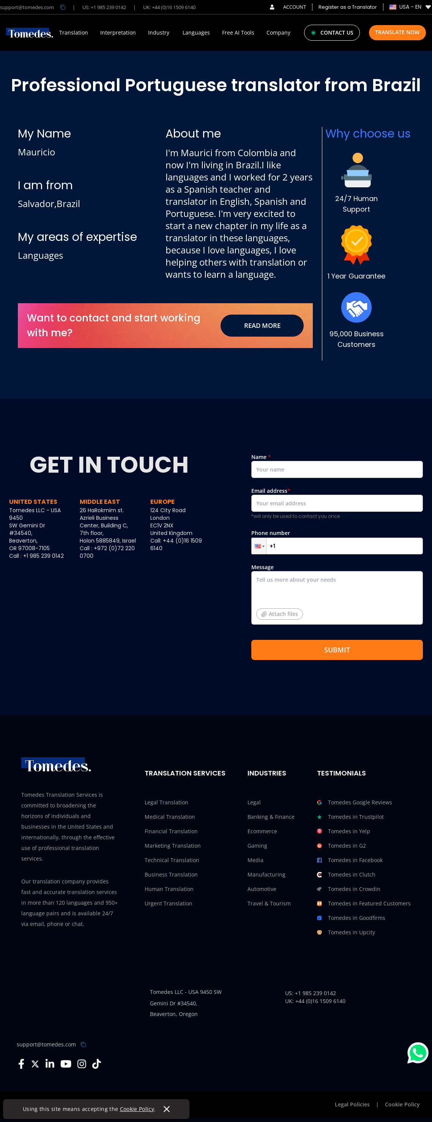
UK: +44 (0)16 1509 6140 (169, 7)
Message (337, 597)
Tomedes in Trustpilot (350, 817)
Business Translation (171, 874)
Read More (262, 325)
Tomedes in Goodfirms (351, 918)
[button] (259, 546)
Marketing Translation (173, 845)
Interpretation (118, 33)
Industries (267, 773)
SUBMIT (337, 649)
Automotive (262, 889)
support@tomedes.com (46, 1044)
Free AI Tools (238, 33)
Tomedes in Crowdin (348, 889)
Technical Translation (172, 860)
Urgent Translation (168, 903)
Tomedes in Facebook (350, 860)
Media (255, 860)
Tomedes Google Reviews (354, 802)
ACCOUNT (288, 6)
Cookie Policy (137, 1109)
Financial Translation (171, 831)
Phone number (337, 541)
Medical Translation (170, 816)
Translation (73, 33)
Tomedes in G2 (341, 845)
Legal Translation (166, 802)
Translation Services (185, 773)
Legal (254, 802)
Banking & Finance (271, 816)
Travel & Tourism (269, 903)
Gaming (257, 845)
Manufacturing (266, 874)
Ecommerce (262, 831)
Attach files (279, 613)
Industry (158, 33)
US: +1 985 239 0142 (104, 7)
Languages (196, 33)
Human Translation (169, 889)
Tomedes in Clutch (346, 874)
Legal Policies (352, 1104)
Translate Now (397, 32)
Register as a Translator (347, 7)
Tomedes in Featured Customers (364, 903)
